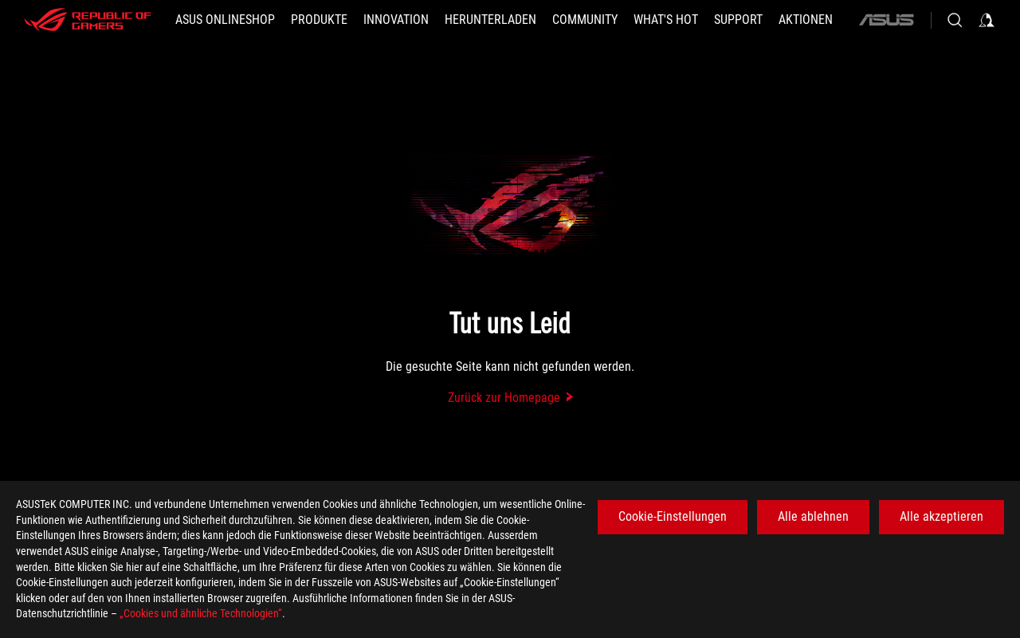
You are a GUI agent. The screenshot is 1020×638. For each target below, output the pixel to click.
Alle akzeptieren (941, 516)
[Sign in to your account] (986, 20)
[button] (319, 20)
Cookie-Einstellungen (672, 516)
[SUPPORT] (738, 20)
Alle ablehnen (813, 516)
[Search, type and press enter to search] (954, 20)
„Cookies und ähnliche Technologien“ (201, 613)
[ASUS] (886, 20)
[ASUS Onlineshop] (225, 20)
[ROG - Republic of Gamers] (87, 20)
